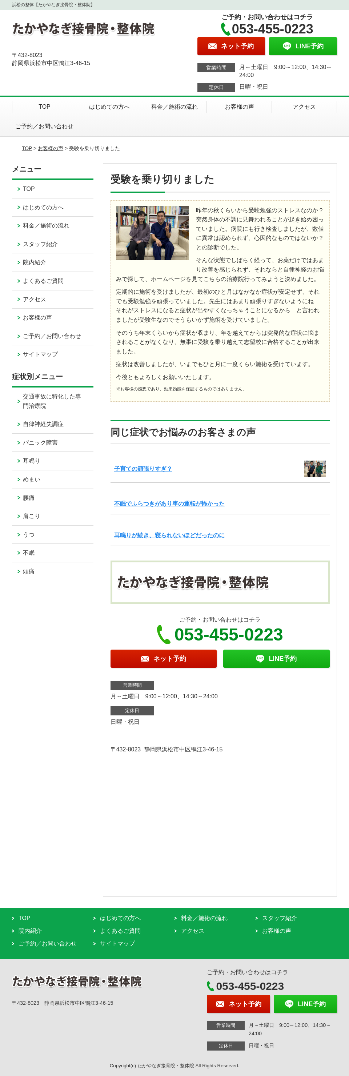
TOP (45, 107)
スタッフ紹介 (40, 244)
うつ (29, 534)
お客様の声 (239, 107)
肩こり (31, 516)
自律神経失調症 (43, 424)
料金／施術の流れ (174, 107)
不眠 (29, 553)
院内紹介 (34, 262)
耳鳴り (31, 461)
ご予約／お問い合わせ (44, 126)
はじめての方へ (109, 107)
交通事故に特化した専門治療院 (52, 401)
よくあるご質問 (43, 281)
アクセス (304, 107)
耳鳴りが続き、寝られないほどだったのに (169, 535)
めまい (31, 479)
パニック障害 (40, 442)
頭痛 (29, 571)
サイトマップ (40, 354)
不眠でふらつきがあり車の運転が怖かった (169, 504)
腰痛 (29, 498)
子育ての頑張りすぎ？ (143, 469)
